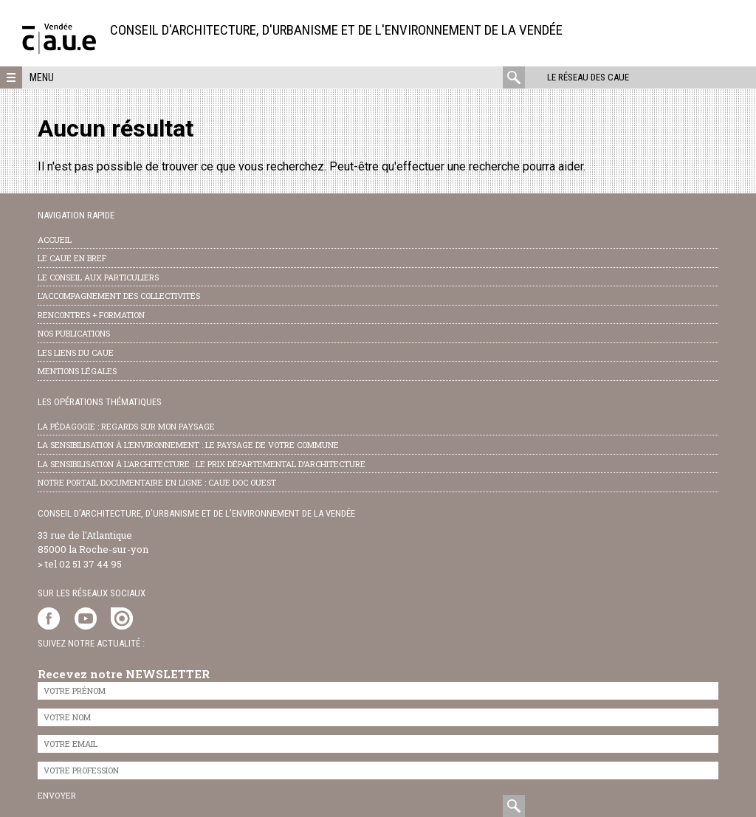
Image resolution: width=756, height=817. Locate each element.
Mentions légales (77, 370)
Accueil (55, 239)
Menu (42, 77)
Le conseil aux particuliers (98, 277)
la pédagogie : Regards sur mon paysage (126, 426)
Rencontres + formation (91, 314)
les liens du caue (76, 352)
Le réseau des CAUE (588, 77)
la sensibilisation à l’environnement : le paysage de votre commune (188, 444)
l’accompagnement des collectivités (119, 295)
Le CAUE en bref (72, 257)
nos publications (74, 333)
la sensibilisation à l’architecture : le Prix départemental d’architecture (201, 463)
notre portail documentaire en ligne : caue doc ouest (157, 482)
